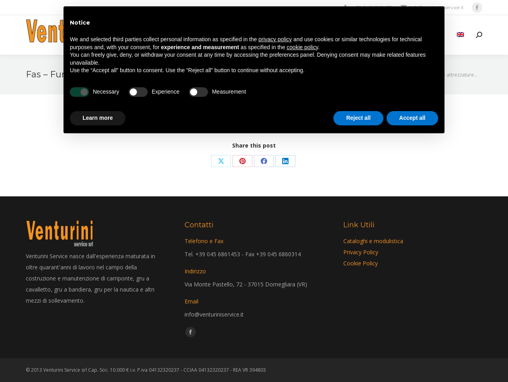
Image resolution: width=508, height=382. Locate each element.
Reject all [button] (358, 118)
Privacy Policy (360, 252)
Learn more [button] (98, 118)
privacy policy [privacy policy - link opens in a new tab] (275, 39)
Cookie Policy (360, 263)
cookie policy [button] (302, 47)
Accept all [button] (412, 118)
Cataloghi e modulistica (373, 241)
